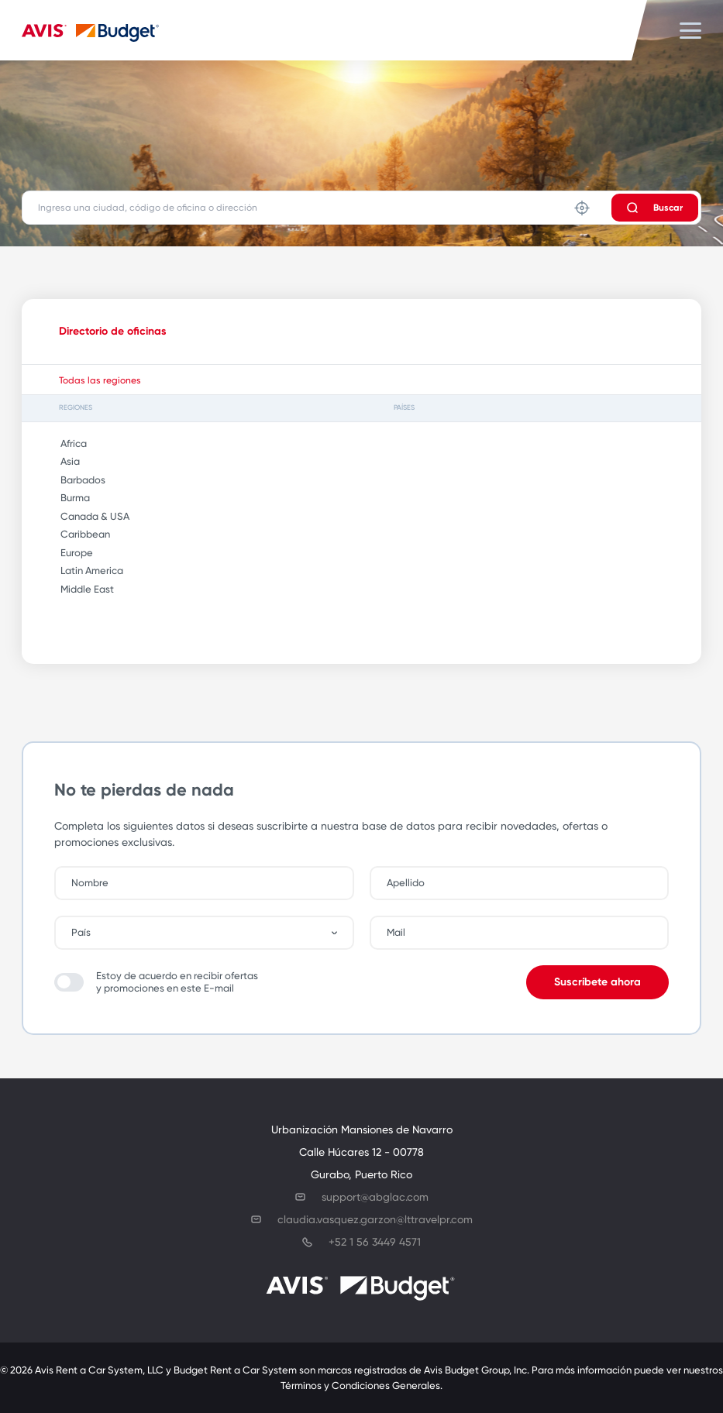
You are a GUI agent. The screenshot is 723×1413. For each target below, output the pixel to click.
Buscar (655, 207)
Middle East (82, 589)
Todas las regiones (100, 380)
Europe (71, 553)
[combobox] (212, 933)
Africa (68, 443)
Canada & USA (89, 516)
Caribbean (80, 534)
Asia (65, 461)
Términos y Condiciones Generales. (361, 1385)
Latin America (86, 570)
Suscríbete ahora (597, 981)
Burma (70, 498)
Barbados (77, 480)
